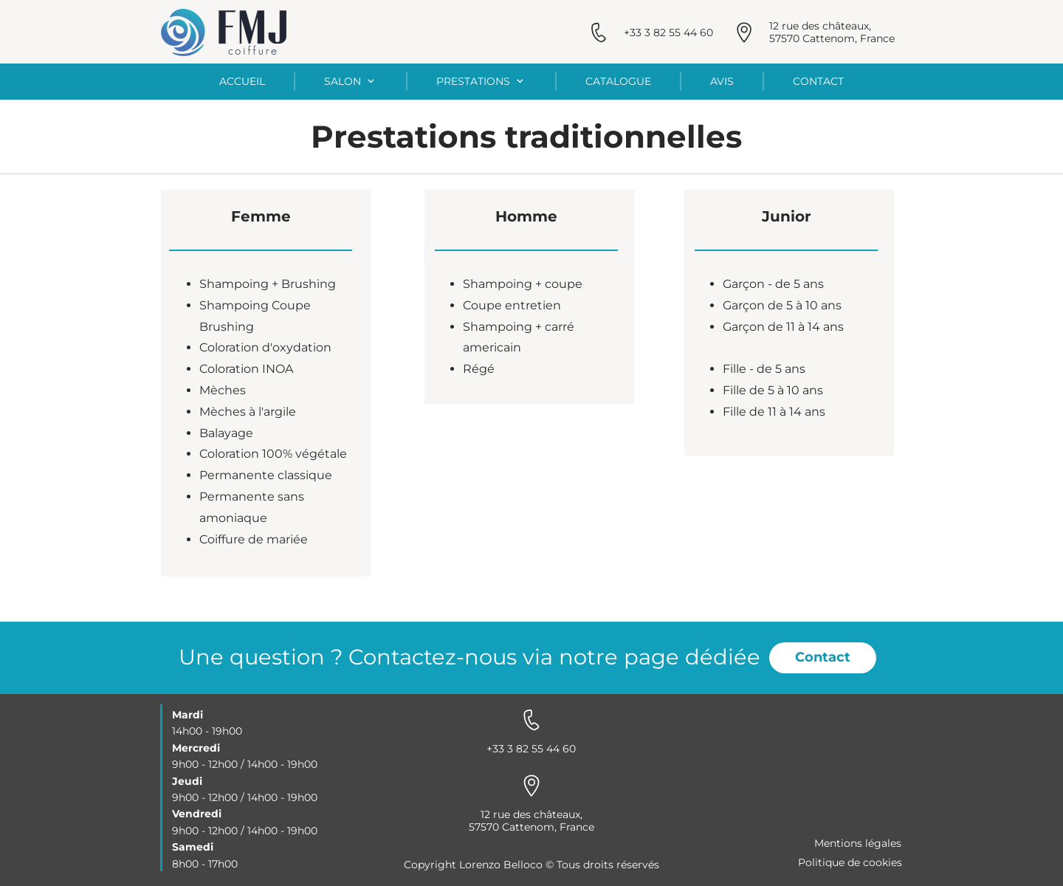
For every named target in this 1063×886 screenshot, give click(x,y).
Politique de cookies (850, 862)
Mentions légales (857, 843)
